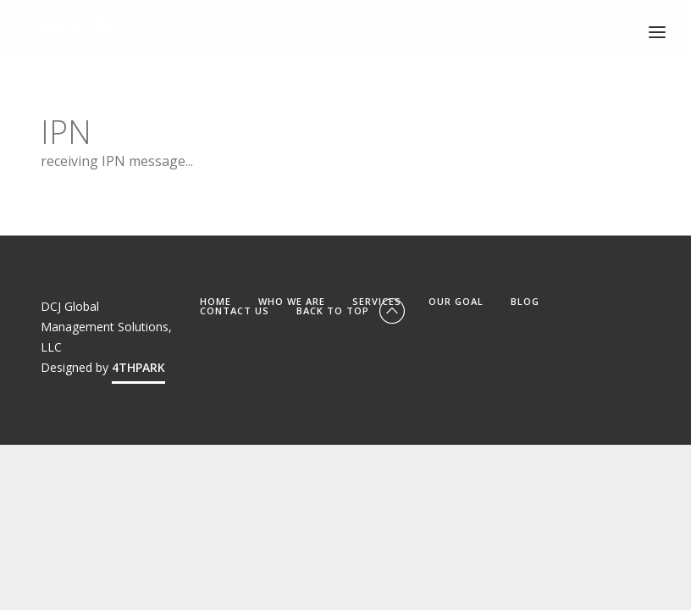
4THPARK (138, 367)
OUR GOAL (456, 301)
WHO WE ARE (291, 301)
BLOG (525, 301)
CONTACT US (234, 310)
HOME (215, 301)
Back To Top (352, 310)
